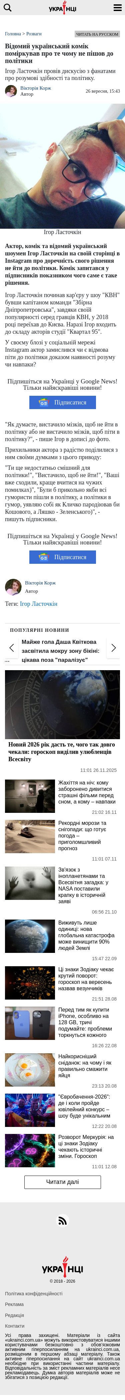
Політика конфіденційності (33, 1293)
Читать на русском (97, 34)
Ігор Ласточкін (38, 603)
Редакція (14, 1315)
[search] (7, 7)
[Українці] (62, 7)
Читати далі (62, 1182)
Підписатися (62, 402)
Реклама (14, 1304)
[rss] (62, 1220)
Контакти (14, 1326)
